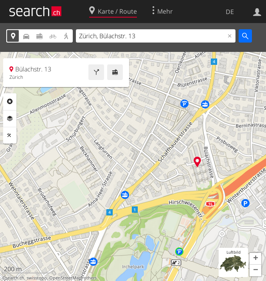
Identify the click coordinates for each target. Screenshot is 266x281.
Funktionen (9, 135)
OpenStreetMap (65, 278)
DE (230, 11)
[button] (255, 259)
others (90, 278)
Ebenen (9, 118)
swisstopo (37, 278)
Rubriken (9, 101)
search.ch (14, 278)
